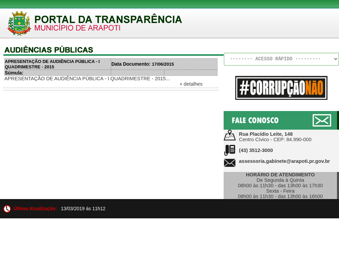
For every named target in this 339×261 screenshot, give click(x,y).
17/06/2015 (142, 64)
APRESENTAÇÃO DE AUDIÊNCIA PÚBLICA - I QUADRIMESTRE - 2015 (52, 64)
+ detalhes (190, 84)
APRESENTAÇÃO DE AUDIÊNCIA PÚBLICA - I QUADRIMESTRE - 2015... (87, 78)
